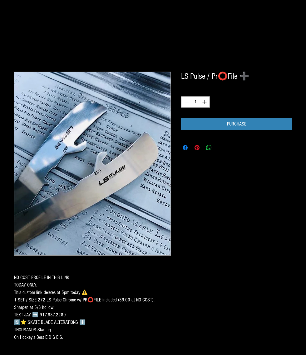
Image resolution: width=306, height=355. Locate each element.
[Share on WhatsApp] (209, 147)
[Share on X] (221, 147)
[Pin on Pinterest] (197, 147)
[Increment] (205, 102)
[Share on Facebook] (185, 147)
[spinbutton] (195, 102)
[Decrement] (186, 102)
